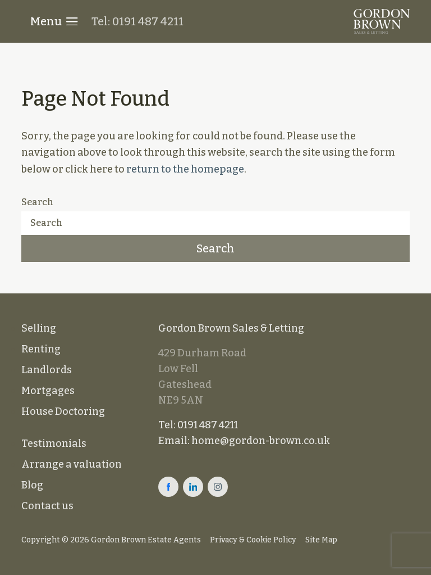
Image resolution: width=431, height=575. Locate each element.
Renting (41, 349)
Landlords (46, 370)
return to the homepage (185, 169)
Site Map (321, 540)
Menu (53, 21)
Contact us (47, 506)
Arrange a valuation (71, 464)
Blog (32, 485)
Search (37, 202)
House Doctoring (63, 411)
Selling (38, 328)
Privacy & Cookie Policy (253, 540)
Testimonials (53, 443)
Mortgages (48, 390)
